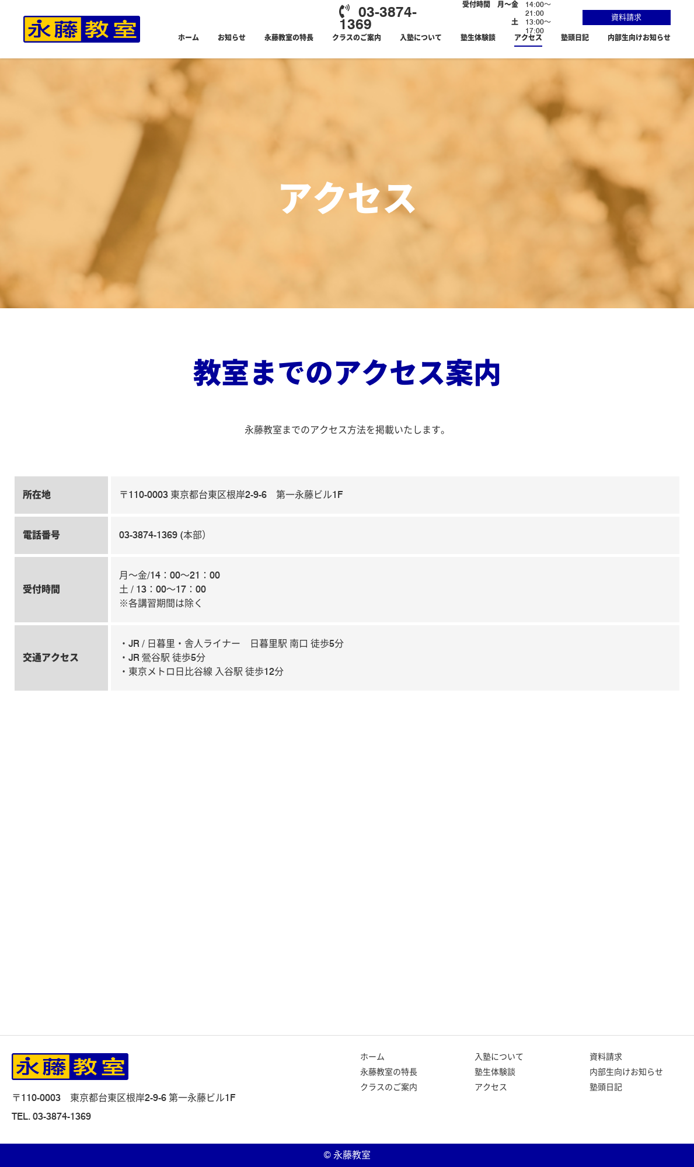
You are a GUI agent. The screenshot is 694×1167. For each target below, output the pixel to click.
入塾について (421, 37)
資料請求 (626, 17)
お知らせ (232, 37)
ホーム (188, 37)
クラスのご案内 (356, 37)
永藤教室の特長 (288, 37)
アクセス (528, 37)
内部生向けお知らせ (639, 37)
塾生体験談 (478, 37)
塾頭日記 (575, 37)
